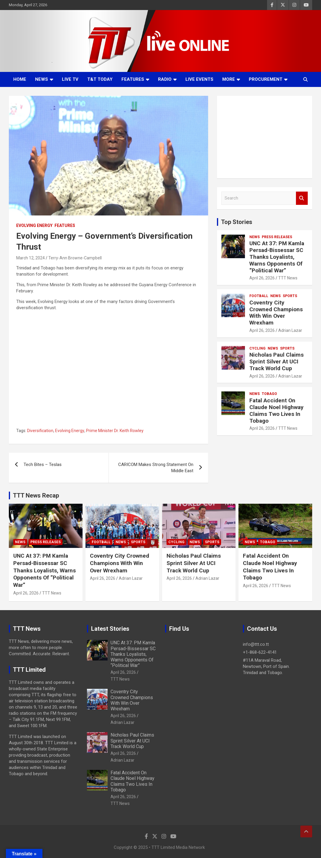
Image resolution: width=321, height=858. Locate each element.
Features (132, 79)
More (228, 79)
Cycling (257, 348)
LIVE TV (70, 79)
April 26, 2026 (262, 278)
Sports (290, 296)
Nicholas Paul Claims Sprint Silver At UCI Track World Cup (276, 361)
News (41, 79)
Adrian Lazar (290, 330)
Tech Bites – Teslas (43, 464)
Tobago (269, 394)
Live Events (199, 79)
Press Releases (277, 237)
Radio (165, 79)
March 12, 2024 (30, 258)
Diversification (40, 430)
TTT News (287, 278)
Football (258, 296)
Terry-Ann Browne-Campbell (75, 258)
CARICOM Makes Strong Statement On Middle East (155, 467)
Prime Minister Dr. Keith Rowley (115, 430)
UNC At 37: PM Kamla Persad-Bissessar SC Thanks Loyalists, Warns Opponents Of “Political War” (276, 257)
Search (302, 198)
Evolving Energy (34, 225)
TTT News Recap (36, 495)
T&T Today (100, 79)
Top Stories (236, 221)
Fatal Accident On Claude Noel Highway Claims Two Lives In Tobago (276, 410)
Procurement (265, 79)
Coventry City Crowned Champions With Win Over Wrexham (276, 312)
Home (19, 79)
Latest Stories (110, 628)
